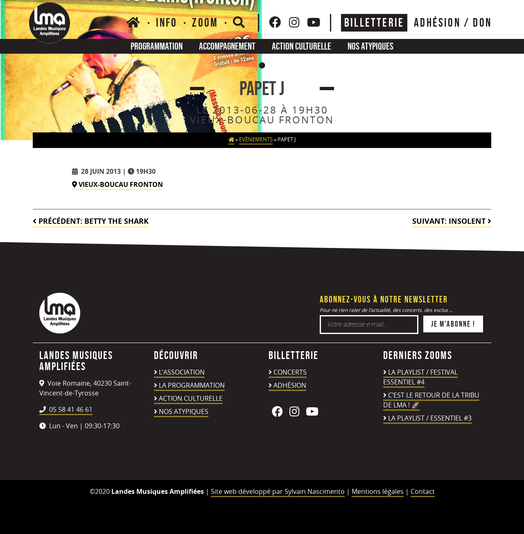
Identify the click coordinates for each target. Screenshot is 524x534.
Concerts (290, 372)
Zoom (205, 22)
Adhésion (289, 385)
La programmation (192, 385)
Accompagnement (227, 46)
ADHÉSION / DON (453, 22)
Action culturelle (301, 46)
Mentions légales (378, 491)
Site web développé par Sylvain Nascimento (278, 491)
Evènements (256, 139)
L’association (182, 372)
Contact (423, 491)
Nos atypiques (370, 46)
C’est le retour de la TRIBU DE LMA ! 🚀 (431, 400)
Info (167, 22)
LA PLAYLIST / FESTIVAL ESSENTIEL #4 (420, 377)
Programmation (157, 46)
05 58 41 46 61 (66, 409)
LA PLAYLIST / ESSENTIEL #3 (430, 418)
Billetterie (374, 22)
